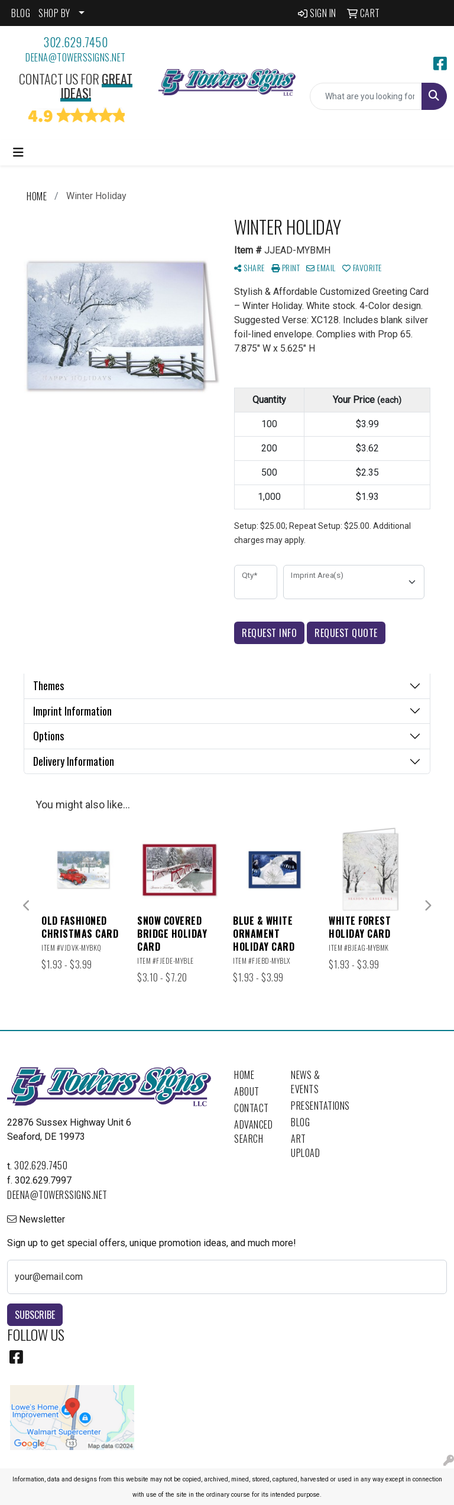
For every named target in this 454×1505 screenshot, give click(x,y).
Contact (251, 1108)
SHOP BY (54, 13)
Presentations (312, 1105)
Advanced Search (253, 1131)
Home (244, 1075)
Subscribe (35, 1315)
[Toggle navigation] (18, 152)
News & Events (305, 1082)
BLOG (20, 13)
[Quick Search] (366, 96)
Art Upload (305, 1146)
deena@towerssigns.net (75, 57)
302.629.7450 (76, 42)
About (247, 1091)
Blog (300, 1122)
